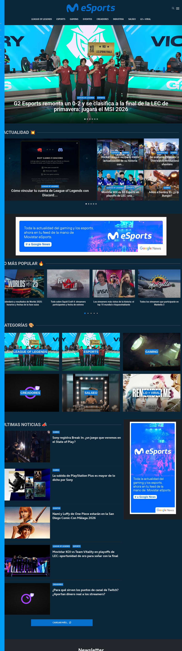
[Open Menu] (177, 8)
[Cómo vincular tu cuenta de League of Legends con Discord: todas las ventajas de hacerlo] (50, 169)
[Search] (173, 8)
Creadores (102, 19)
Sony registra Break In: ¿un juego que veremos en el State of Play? (86, 439)
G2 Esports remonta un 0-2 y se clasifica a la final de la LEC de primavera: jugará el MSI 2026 (91, 106)
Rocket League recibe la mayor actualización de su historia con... (120, 160)
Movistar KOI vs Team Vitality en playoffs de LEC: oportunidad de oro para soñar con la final (85, 554)
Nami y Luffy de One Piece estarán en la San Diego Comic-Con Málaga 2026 (83, 516)
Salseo (132, 19)
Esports (60, 19)
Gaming (74, 19)
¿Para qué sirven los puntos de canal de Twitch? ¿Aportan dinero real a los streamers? (85, 592)
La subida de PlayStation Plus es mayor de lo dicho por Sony (83, 477)
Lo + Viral (145, 19)
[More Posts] (62, 622)
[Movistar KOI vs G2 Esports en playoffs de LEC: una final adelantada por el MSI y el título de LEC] (120, 185)
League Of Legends (41, 19)
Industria (118, 19)
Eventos (87, 19)
